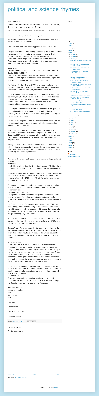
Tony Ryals (72, 154)
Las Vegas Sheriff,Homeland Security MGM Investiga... (80, 68)
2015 (70, 138)
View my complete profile (74, 156)
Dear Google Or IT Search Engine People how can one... (79, 108)
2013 (70, 143)
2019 (70, 48)
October (73, 58)
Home (35, 374)
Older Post (58, 374)
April (72, 127)
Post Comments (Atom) (20, 377)
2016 (70, 136)
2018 (70, 50)
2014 (70, 140)
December (73, 54)
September (74, 115)
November (73, 56)
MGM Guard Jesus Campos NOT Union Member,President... (80, 88)
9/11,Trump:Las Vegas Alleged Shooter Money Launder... (80, 112)
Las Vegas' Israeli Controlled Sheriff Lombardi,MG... (79, 92)
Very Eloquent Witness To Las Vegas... (80, 95)
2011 (70, 147)
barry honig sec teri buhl (76, 75)
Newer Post (11, 374)
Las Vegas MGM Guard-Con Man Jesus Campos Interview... (80, 85)
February (73, 131)
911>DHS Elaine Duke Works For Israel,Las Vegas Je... (78, 78)
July (72, 120)
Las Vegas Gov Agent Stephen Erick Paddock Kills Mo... (79, 98)
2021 (70, 43)
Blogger (56, 387)
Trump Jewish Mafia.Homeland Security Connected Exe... (80, 105)
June (72, 122)
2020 (70, 45)
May (72, 124)
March (72, 129)
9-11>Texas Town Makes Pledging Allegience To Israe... (79, 81)
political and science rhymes (43, 9)
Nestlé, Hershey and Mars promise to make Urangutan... (79, 65)
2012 (70, 145)
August (73, 118)
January (73, 133)
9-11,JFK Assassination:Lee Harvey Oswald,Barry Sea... (79, 72)
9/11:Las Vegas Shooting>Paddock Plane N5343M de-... (79, 101)
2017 (70, 52)
